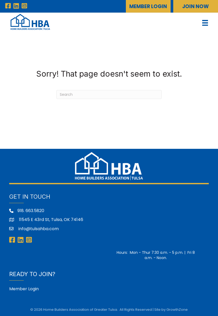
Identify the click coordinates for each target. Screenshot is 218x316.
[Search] (109, 94)
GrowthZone (177, 309)
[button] (148, 6)
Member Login (24, 289)
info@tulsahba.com (38, 229)
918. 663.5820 (30, 211)
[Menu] (205, 22)
